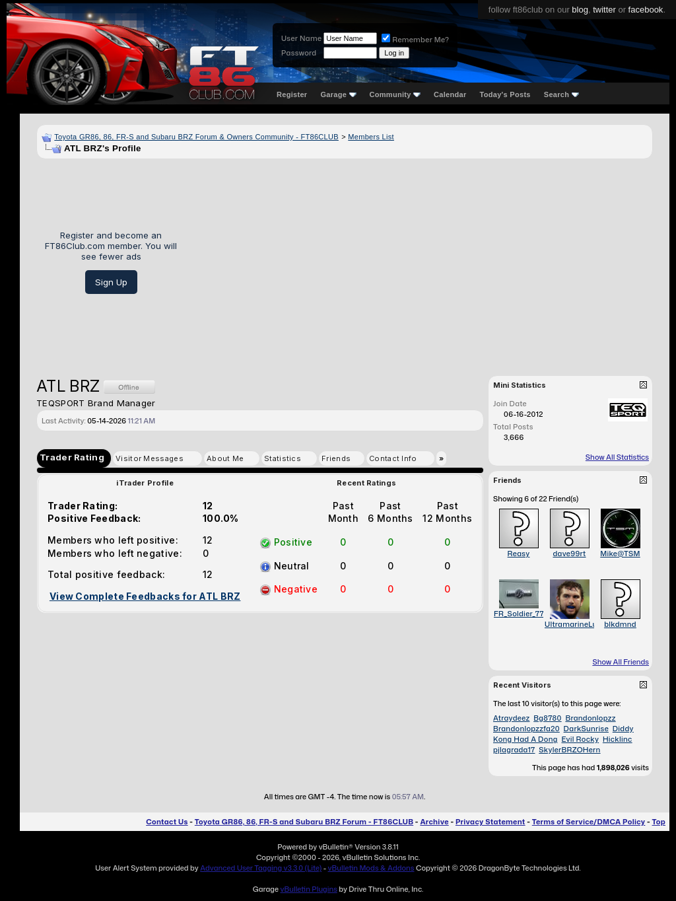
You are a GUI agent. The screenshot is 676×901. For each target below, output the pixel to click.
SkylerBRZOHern (569, 749)
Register (292, 94)
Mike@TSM (620, 553)
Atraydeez (511, 718)
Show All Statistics (617, 457)
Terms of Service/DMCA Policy (589, 821)
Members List (371, 137)
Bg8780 (547, 718)
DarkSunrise (586, 728)
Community (395, 94)
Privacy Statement (490, 821)
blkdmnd (620, 624)
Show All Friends (620, 662)
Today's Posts (505, 94)
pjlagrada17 (514, 749)
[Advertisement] (419, 262)
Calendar (450, 94)
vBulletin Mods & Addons (371, 868)
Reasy (519, 553)
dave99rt (569, 553)
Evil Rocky (580, 739)
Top (658, 821)
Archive (434, 821)
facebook (645, 10)
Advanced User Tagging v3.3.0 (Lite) (260, 868)
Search (561, 94)
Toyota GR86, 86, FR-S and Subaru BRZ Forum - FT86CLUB (304, 821)
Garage (338, 94)
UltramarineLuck (575, 624)
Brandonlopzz (590, 718)
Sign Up (111, 282)
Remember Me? (415, 39)
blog (580, 10)
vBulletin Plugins (308, 889)
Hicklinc (617, 739)
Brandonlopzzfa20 (526, 728)
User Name (301, 38)
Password (298, 53)
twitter (604, 10)
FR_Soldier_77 (519, 613)
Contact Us (166, 821)
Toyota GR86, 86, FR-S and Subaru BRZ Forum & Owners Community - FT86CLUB (196, 137)
